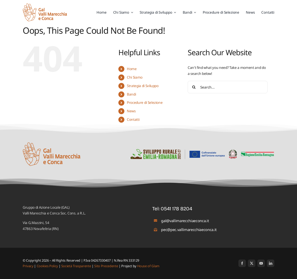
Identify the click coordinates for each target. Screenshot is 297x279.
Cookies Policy (47, 266)
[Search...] (228, 87)
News (131, 111)
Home (132, 68)
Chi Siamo (135, 77)
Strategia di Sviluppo (143, 85)
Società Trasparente (76, 266)
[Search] (194, 87)
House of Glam (148, 266)
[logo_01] (45, 5)
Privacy (28, 266)
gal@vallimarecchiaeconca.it (185, 220)
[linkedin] (270, 263)
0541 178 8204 (176, 209)
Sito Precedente (106, 266)
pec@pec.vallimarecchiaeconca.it (189, 229)
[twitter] (251, 263)
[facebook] (242, 263)
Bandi (131, 94)
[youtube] (261, 263)
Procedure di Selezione (145, 102)
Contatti (133, 119)
